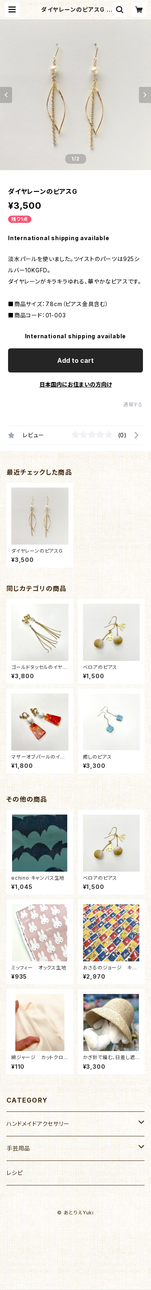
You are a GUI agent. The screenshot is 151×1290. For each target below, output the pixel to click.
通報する (133, 404)
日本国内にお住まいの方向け (75, 384)
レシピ (14, 1172)
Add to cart (75, 360)
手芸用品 (18, 1148)
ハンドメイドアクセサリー (38, 1123)
